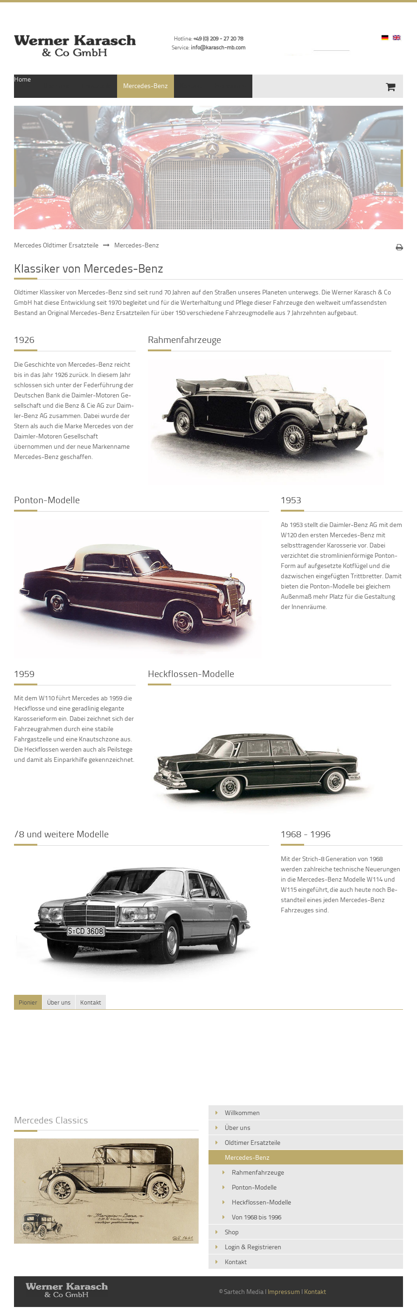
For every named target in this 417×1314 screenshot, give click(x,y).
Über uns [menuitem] (56, 85)
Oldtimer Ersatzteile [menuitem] (252, 1142)
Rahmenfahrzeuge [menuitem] (258, 1172)
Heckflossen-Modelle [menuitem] (261, 1202)
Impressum (284, 1291)
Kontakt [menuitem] (191, 85)
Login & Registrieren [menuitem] (253, 1246)
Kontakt (315, 1291)
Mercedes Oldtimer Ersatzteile (56, 244)
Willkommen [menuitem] (242, 1112)
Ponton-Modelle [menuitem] (254, 1187)
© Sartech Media (241, 1291)
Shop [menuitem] (232, 1231)
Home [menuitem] (22, 79)
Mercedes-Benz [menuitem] (145, 85)
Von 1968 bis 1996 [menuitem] (256, 1216)
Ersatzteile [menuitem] (96, 85)
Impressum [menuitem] (230, 85)
